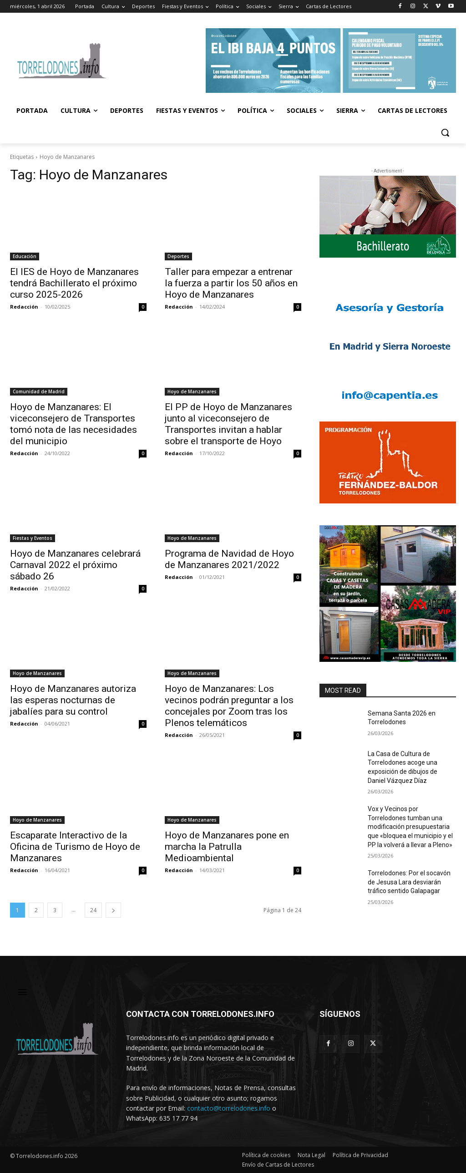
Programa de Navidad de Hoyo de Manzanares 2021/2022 (229, 559)
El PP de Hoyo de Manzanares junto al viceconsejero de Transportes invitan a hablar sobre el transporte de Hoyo (228, 424)
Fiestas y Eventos (32, 538)
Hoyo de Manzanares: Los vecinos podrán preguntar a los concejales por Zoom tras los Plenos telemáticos (229, 705)
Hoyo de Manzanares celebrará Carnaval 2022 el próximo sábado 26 (75, 565)
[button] (445, 132)
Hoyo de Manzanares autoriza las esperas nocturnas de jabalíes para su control (73, 700)
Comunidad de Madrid (39, 391)
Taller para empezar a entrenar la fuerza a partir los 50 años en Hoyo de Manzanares (231, 283)
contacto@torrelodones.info (228, 1108)
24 (93, 910)
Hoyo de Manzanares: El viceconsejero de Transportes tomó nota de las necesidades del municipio (73, 424)
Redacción (24, 306)
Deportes (178, 256)
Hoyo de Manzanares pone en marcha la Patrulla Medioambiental (227, 846)
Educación (24, 256)
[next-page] (113, 910)
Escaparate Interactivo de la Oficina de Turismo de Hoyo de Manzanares (75, 846)
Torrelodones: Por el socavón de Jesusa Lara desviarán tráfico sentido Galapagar (409, 881)
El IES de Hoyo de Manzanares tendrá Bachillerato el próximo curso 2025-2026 (74, 283)
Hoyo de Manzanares (192, 391)
